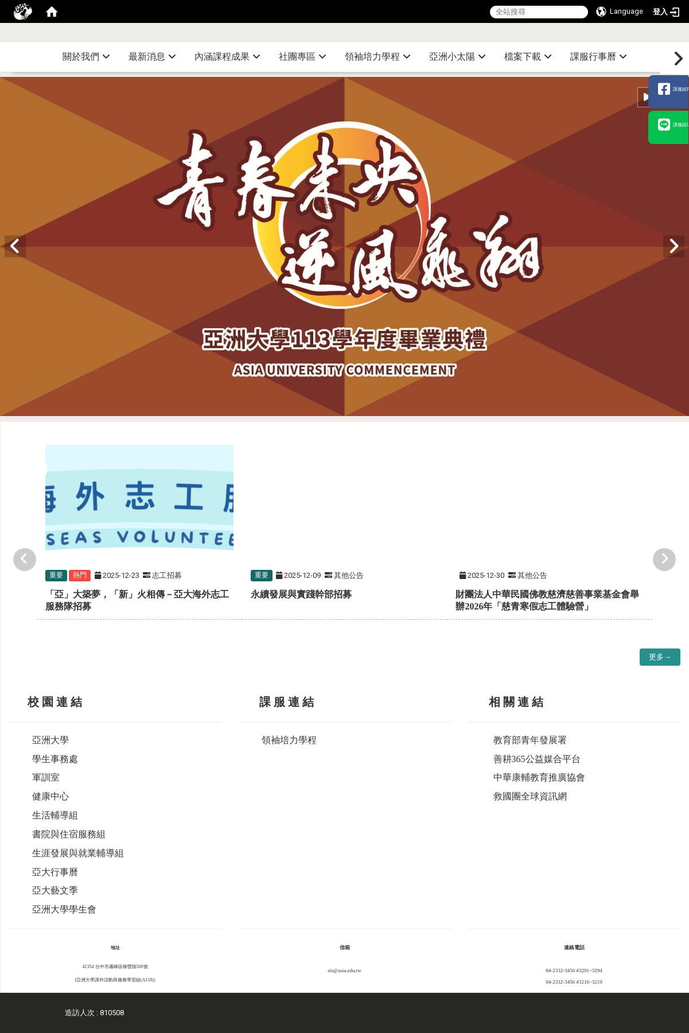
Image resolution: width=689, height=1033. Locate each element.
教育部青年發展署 (530, 740)
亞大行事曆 (55, 872)
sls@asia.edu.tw (344, 970)
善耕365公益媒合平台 (537, 759)
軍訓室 (46, 777)
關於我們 (86, 56)
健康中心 (50, 796)
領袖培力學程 (378, 56)
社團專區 (302, 56)
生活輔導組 (55, 815)
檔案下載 (528, 56)
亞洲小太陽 (457, 56)
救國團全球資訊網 (530, 796)
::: (684, 37)
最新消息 (152, 56)
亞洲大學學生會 (64, 909)
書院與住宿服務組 (69, 834)
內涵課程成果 (227, 56)
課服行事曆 (598, 56)
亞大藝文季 (55, 890)
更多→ (660, 657)
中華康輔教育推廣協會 (539, 777)
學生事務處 (55, 759)
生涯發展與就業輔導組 (78, 853)
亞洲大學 (50, 740)
